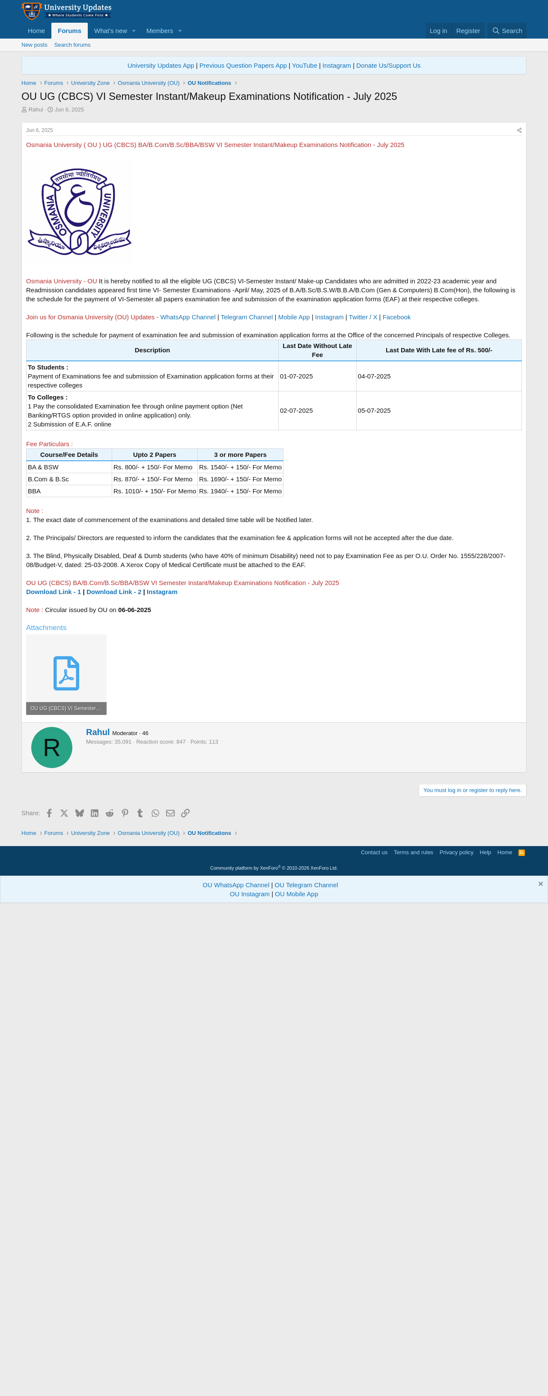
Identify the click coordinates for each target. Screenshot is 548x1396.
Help (485, 852)
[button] (134, 31)
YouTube (304, 65)
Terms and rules (413, 852)
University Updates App (161, 65)
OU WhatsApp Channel (236, 885)
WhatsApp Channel (187, 317)
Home (36, 30)
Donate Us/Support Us (388, 65)
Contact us (374, 852)
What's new (110, 30)
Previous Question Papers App (243, 65)
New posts (34, 45)
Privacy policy (457, 852)
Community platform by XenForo (274, 868)
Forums (69, 30)
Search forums (72, 45)
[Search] (507, 31)
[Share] (519, 130)
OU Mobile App (296, 894)
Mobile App (294, 317)
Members (159, 30)
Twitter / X (363, 317)
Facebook (397, 317)
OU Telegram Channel (306, 885)
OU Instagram (250, 894)
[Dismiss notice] (539, 884)
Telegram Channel (247, 317)
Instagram (336, 65)
